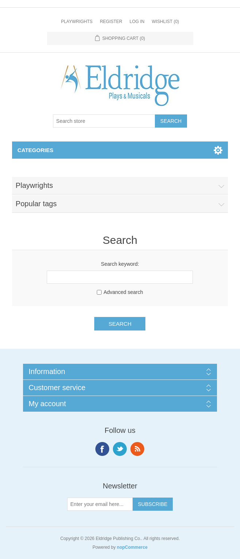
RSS (137, 449)
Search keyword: (120, 264)
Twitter (120, 449)
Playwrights (76, 21)
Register (111, 21)
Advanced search (123, 292)
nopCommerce (132, 547)
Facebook (102, 449)
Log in (137, 21)
